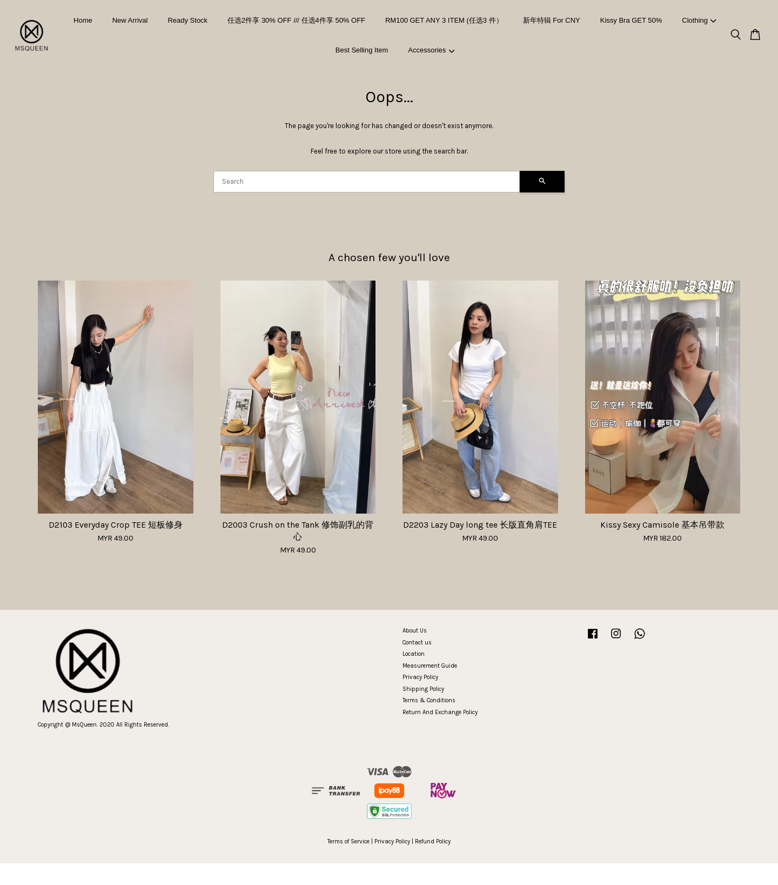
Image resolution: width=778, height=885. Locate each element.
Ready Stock (187, 20)
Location (414, 653)
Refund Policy (433, 841)
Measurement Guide (430, 665)
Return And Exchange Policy (440, 712)
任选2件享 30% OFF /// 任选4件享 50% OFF (296, 20)
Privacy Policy (420, 677)
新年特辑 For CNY (551, 20)
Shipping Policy (423, 689)
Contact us (417, 642)
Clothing (699, 20)
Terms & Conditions (429, 700)
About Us (415, 630)
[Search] (366, 181)
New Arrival (130, 20)
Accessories (431, 50)
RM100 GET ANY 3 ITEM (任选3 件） (444, 20)
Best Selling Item (362, 50)
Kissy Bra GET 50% (631, 20)
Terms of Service (348, 841)
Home (82, 20)
